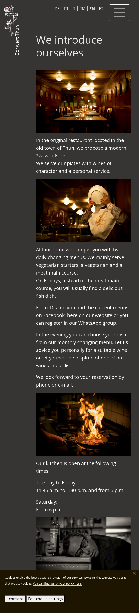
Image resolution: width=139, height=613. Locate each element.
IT (73, 8)
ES (101, 8)
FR (66, 8)
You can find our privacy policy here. (57, 583)
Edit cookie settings (45, 598)
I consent (15, 598)
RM (82, 8)
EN (92, 8)
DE (57, 8)
